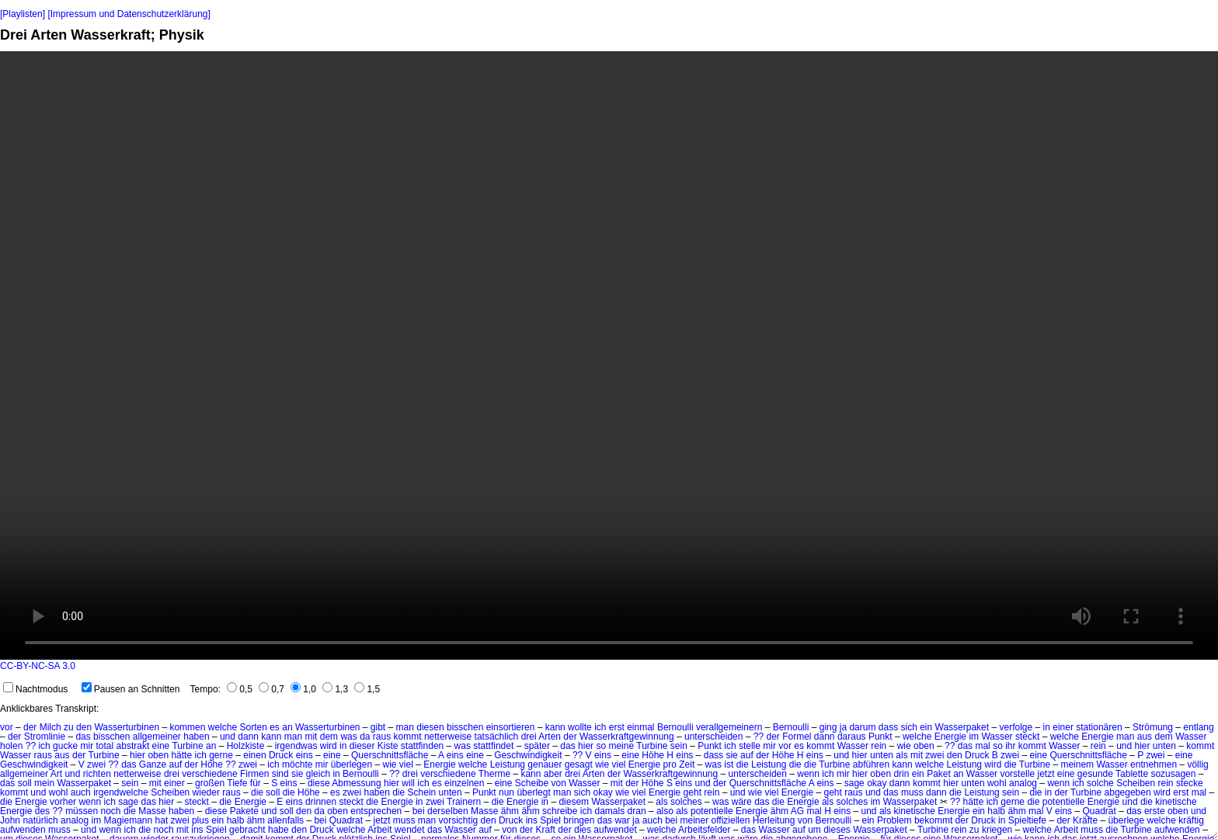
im (974, 736)
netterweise (448, 736)
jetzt (1045, 773)
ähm (510, 811)
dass (888, 727)
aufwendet (614, 829)
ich (600, 727)
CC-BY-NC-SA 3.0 (37, 665)
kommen (187, 727)
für (255, 783)
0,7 (271, 689)
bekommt (933, 820)
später (537, 745)
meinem (1077, 764)
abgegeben (1128, 792)
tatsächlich (497, 736)
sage (854, 783)
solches (686, 801)
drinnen (320, 801)
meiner (694, 820)
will (408, 783)
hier (585, 745)
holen (11, 745)
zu (69, 727)
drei (529, 736)
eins (304, 755)
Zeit (686, 764)
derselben (447, 811)
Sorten (252, 727)
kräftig (1191, 820)
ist (728, 764)
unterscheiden (713, 736)
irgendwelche (120, 792)
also (664, 811)
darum (862, 727)
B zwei (1005, 755)
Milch (50, 727)
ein (926, 727)
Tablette (1131, 773)
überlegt (533, 792)
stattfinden (422, 745)
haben (196, 736)
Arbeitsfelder (704, 829)
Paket (939, 773)
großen (209, 783)
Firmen (254, 773)
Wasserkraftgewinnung (626, 736)
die (742, 764)
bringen (578, 820)
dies (582, 829)
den (84, 727)
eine (161, 745)
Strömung (1153, 727)
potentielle (1063, 801)
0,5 (239, 689)
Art (56, 773)
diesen (430, 727)
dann (248, 736)
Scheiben (1135, 783)
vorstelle (1017, 773)
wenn (808, 773)
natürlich (40, 820)
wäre (742, 801)
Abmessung (356, 783)
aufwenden (23, 829)
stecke (1189, 783)
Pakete (244, 811)
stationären (1099, 727)
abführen (871, 764)
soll (25, 783)
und (227, 736)
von (559, 783)
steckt (1027, 736)
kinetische (1175, 801)
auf (746, 755)
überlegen (351, 764)
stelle (749, 745)
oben (924, 745)
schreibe (559, 811)
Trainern (464, 801)
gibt (378, 727)
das (82, 736)
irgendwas (296, 745)
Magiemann (127, 820)
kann (555, 727)
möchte (297, 764)
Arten (549, 736)
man (405, 727)
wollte (580, 727)
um (814, 829)
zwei (934, 755)
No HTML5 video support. (609, 355)
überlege (1126, 820)
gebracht (247, 829)
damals (610, 811)
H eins (679, 755)
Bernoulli (675, 727)
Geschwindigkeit (528, 755)
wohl (997, 783)
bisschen (465, 727)
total (105, 745)
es (275, 727)
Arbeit (379, 829)
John (10, 820)
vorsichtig (458, 820)
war (621, 820)
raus (382, 736)
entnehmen (1153, 764)
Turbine (187, 745)
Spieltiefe (1027, 820)
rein (878, 745)
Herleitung (774, 820)
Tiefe (237, 783)
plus (200, 820)
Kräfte (1085, 820)
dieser (362, 745)
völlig (1197, 764)
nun (506, 792)
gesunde (1095, 773)
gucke (65, 745)
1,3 (335, 689)
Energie (950, 736)
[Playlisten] (22, 14)
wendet (410, 829)
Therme (494, 773)
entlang (1198, 727)
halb (996, 811)
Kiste (388, 745)
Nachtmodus (35, 689)
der (30, 727)
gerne (221, 755)
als (901, 755)
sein (678, 745)
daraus (851, 736)
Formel (796, 736)
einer (1063, 727)
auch (81, 792)
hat (162, 820)
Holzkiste (246, 745)
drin (901, 773)
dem (329, 736)
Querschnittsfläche (389, 755)
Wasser (996, 736)
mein (44, 783)
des (42, 811)
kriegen (997, 829)
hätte (181, 755)
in (1046, 727)
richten (97, 773)
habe (278, 829)
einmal (640, 727)
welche (222, 727)
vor (6, 727)
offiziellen (731, 820)
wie (904, 745)
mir (86, 745)
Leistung (507, 764)
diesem (574, 801)
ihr (1010, 745)
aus (1144, 736)
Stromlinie (44, 736)
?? (758, 736)
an (287, 727)
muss (912, 792)
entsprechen (376, 811)
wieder (206, 792)
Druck (281, 755)
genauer (544, 764)
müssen (81, 811)
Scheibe (531, 783)
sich (908, 727)
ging (828, 727)
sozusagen (1172, 773)
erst (617, 727)
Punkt (880, 736)
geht (692, 792)
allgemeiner (157, 736)
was (348, 736)
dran (637, 811)
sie (731, 755)
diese (319, 783)
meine (621, 745)
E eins (289, 801)
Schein (422, 792)
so (601, 745)
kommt (408, 736)
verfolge (1015, 727)
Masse (151, 811)
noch (111, 811)
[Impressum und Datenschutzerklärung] (128, 14)
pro (670, 764)
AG (797, 811)
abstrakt (133, 745)
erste (1154, 811)
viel (406, 764)
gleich (318, 773)
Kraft (545, 829)
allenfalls (285, 820)
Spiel (550, 820)
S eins (284, 783)
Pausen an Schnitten (131, 689)
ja (843, 727)
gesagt (579, 764)
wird (328, 745)
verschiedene (209, 773)
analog (1023, 783)
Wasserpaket (962, 727)
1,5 (367, 689)
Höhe (653, 755)
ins (532, 820)
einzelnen (464, 783)
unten (1164, 745)
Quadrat (1098, 811)
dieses (837, 829)
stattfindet (493, 745)
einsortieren (510, 727)
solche (1100, 783)
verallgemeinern (729, 727)
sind (280, 773)
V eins (598, 755)
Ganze (152, 764)
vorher (63, 801)
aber (553, 773)
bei (418, 811)
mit (310, 736)
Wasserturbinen (126, 727)
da (365, 736)
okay (876, 783)
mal (982, 745)
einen (254, 755)
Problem (894, 820)
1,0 (303, 689)
